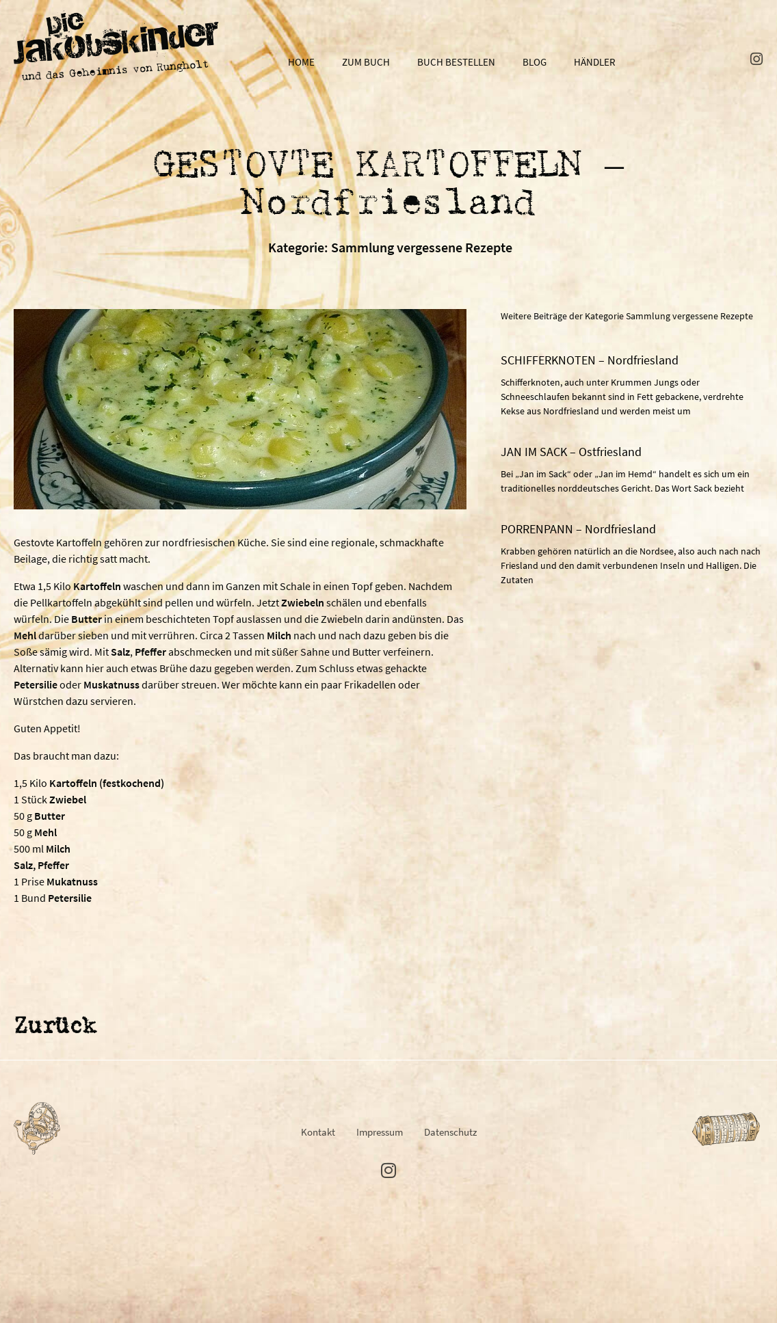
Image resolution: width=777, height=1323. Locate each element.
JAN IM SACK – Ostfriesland (571, 451)
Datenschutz (450, 1131)
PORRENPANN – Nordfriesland (578, 529)
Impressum (379, 1131)
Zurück (55, 1027)
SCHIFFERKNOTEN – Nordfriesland (590, 360)
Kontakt (318, 1131)
